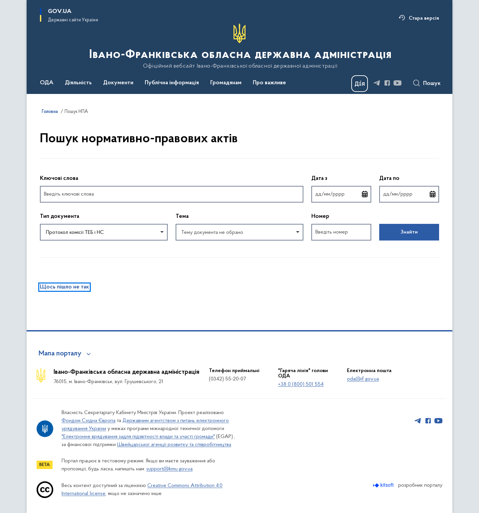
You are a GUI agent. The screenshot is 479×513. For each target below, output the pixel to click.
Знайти (409, 232)
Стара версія (424, 18)
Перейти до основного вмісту (4, 4)
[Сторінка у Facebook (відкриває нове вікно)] (387, 83)
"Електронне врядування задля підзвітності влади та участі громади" (138, 436)
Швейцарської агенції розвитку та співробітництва (174, 444)
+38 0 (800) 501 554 (301, 384)
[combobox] (104, 232)
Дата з (341, 178)
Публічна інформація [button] (172, 83)
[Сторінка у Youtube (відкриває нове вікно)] (397, 83)
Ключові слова (59, 179)
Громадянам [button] (225, 83)
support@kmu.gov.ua (169, 469)
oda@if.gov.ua (363, 379)
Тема (182, 217)
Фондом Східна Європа (88, 420)
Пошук (432, 84)
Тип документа (59, 217)
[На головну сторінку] (239, 46)
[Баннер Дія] (359, 83)
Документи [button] (118, 83)
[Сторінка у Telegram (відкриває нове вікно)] (377, 83)
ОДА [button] (47, 83)
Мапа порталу (60, 353)
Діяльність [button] (78, 83)
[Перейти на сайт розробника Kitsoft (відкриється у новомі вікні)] (384, 485)
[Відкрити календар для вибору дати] (365, 194)
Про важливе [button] (269, 83)
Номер (320, 217)
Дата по (409, 178)
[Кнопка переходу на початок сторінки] (464, 504)
